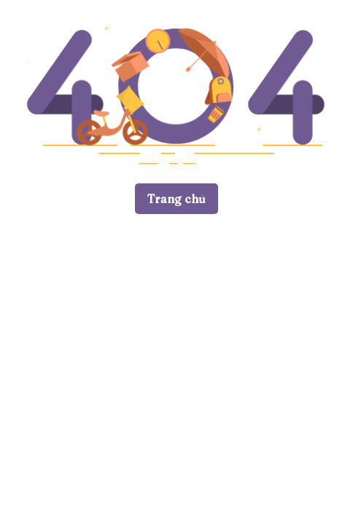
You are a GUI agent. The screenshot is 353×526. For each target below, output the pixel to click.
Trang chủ (176, 198)
